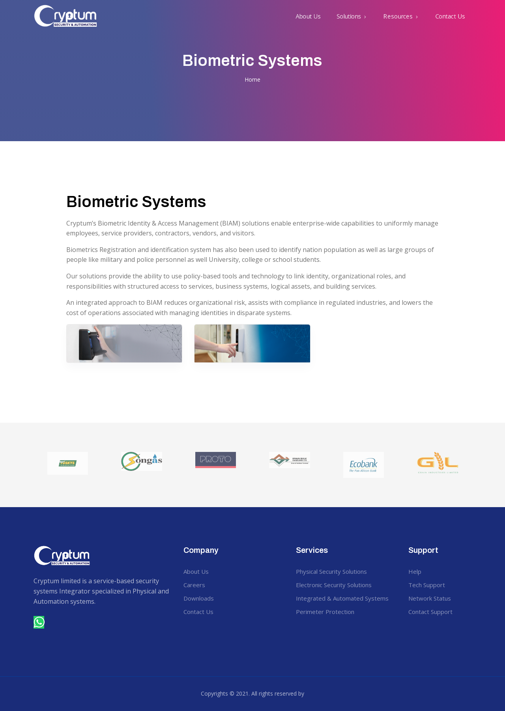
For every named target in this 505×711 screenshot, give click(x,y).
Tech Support (426, 585)
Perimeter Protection (325, 612)
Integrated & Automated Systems (342, 598)
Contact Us (450, 16)
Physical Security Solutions (331, 571)
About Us (308, 16)
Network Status (429, 598)
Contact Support (430, 612)
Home (252, 79)
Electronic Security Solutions (334, 585)
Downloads (198, 598)
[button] (352, 16)
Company (201, 550)
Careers (194, 585)
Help (414, 571)
